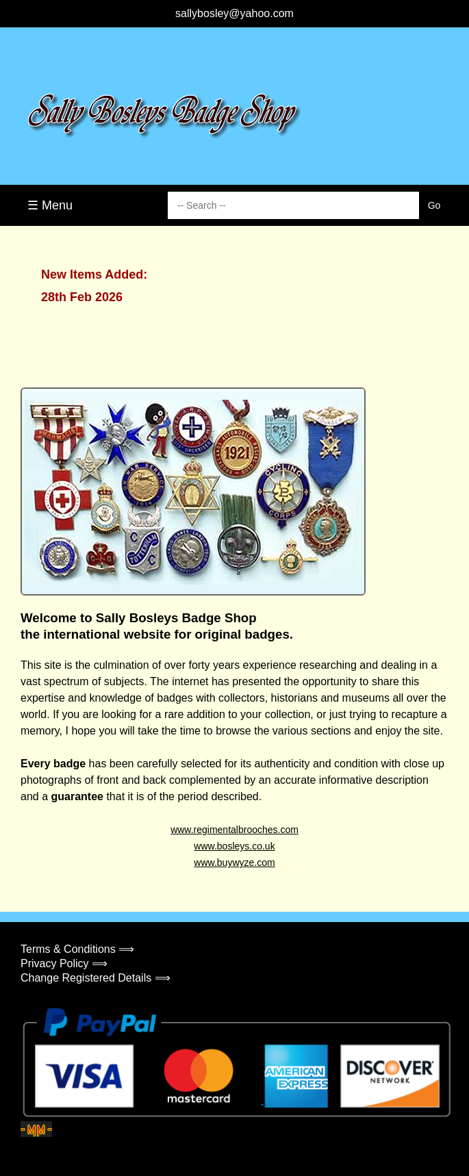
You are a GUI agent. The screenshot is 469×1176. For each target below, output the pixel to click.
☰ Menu (50, 205)
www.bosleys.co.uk (234, 846)
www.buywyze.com (234, 862)
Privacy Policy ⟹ (64, 963)
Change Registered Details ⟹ (95, 978)
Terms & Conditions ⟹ (77, 949)
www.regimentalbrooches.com (234, 829)
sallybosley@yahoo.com (234, 13)
